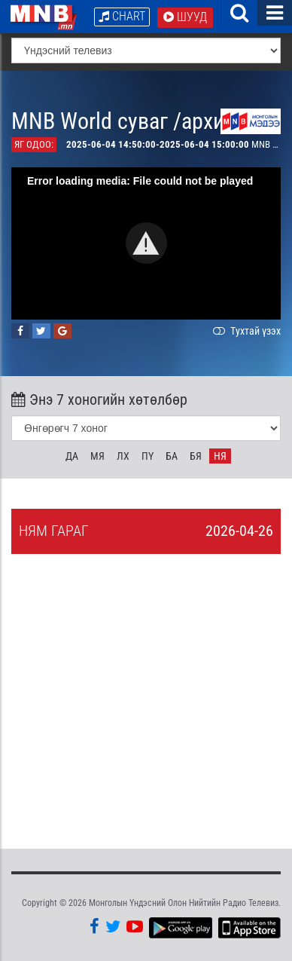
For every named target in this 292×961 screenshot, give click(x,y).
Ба (172, 456)
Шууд (185, 17)
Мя (97, 456)
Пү (147, 456)
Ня (220, 456)
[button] (146, 243)
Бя (196, 456)
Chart (122, 16)
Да (71, 456)
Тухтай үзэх (245, 330)
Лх (123, 456)
